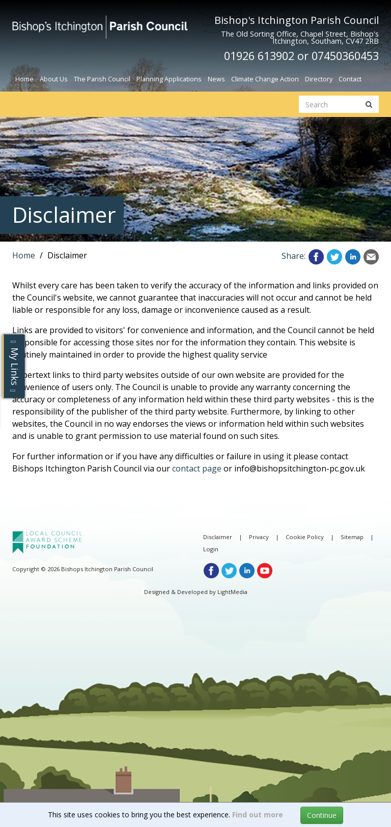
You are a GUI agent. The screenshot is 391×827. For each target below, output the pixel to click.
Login (210, 549)
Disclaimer (217, 537)
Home (24, 78)
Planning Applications (169, 78)
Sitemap (352, 537)
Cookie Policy (305, 537)
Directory (318, 78)
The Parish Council (102, 78)
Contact (350, 78)
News (216, 78)
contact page (196, 468)
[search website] (329, 104)
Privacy (259, 537)
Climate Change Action (265, 78)
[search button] (369, 104)
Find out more (257, 814)
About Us (54, 78)
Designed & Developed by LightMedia (195, 592)
